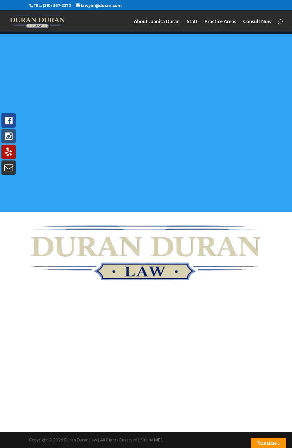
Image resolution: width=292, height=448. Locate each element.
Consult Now (257, 21)
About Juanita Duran (157, 21)
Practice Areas (220, 21)
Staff (192, 21)
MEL (158, 439)
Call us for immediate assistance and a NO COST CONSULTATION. (146, 406)
